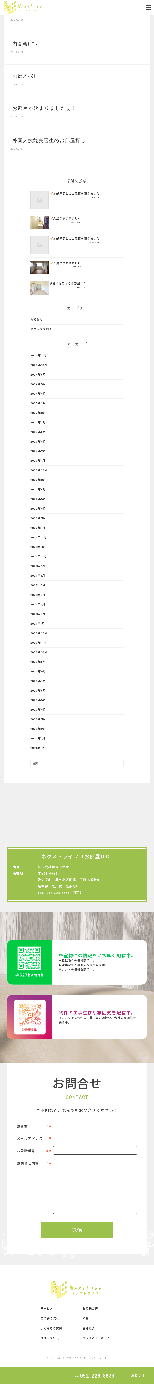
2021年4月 (38, 594)
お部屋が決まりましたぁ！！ (47, 107)
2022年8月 (38, 479)
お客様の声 (90, 1308)
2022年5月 (38, 499)
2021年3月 (38, 604)
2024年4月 (38, 393)
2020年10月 (38, 652)
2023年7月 (38, 422)
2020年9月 (38, 661)
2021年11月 (38, 546)
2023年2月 (38, 451)
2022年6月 (38, 489)
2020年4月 (38, 709)
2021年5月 (38, 585)
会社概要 (89, 1328)
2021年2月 (38, 614)
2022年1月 (38, 527)
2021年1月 (37, 623)
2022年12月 (38, 470)
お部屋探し (25, 75)
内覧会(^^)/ (25, 43)
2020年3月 (38, 719)
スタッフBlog (50, 1338)
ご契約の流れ (50, 1318)
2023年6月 (38, 432)
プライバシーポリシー (98, 1338)
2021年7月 (37, 566)
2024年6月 (38, 374)
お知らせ (36, 319)
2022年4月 (38, 508)
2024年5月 (38, 384)
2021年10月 (38, 556)
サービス (47, 1308)
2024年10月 (38, 365)
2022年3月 (38, 518)
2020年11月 (38, 642)
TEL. (93, 1375)
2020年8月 (38, 671)
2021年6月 (37, 575)
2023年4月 (38, 441)
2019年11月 (38, 747)
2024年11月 (38, 355)
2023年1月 (38, 460)
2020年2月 (38, 728)
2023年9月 (38, 403)
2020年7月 (38, 681)
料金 (86, 1318)
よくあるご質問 (51, 1328)
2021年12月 (38, 537)
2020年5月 (38, 700)
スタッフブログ (41, 329)
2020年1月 (38, 738)
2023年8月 (38, 412)
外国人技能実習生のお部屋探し (49, 140)
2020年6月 (38, 690)
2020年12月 (38, 633)
